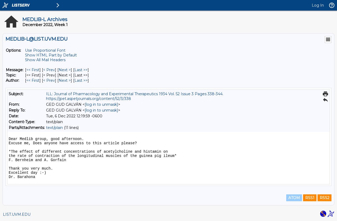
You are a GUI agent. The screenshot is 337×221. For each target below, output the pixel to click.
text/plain (54, 127)
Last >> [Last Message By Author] (81, 80)
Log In (318, 5)
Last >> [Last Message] (81, 70)
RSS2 (324, 197)
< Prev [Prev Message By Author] (49, 80)
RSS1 (309, 197)
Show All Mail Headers (45, 59)
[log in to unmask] (101, 104)
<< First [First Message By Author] (32, 80)
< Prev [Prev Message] (49, 70)
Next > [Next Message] (65, 70)
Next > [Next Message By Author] (65, 80)
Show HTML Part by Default (51, 55)
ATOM (294, 197)
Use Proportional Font (45, 50)
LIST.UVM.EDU (17, 214)
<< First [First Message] (32, 70)
